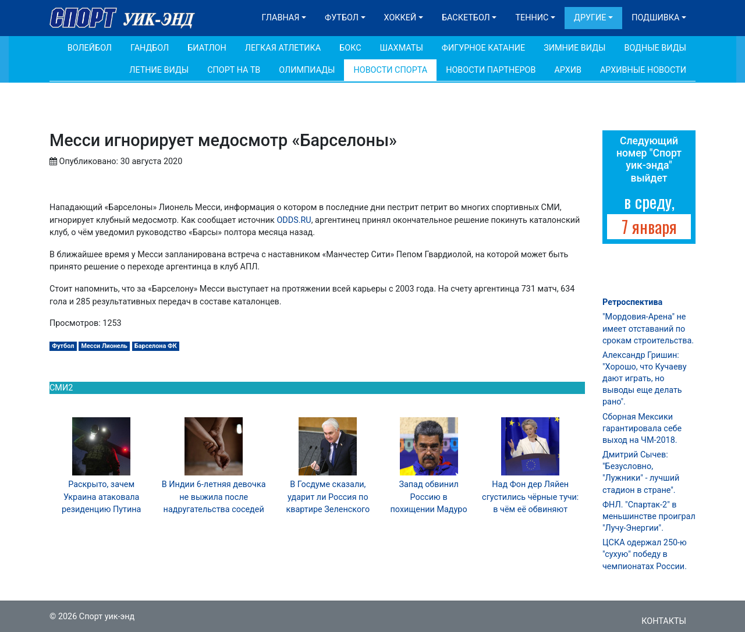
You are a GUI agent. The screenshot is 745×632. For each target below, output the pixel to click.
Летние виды (159, 70)
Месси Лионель (104, 346)
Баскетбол (466, 18)
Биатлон (206, 48)
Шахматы (401, 48)
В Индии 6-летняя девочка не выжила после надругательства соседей (214, 497)
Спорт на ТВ (233, 70)
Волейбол (90, 48)
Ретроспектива (632, 302)
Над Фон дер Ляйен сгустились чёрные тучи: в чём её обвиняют (530, 497)
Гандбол (149, 48)
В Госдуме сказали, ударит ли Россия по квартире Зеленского (328, 497)
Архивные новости (643, 70)
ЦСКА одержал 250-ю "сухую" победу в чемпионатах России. (644, 554)
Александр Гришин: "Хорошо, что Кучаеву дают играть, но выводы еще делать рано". (644, 378)
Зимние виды (574, 48)
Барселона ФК (155, 346)
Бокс (350, 48)
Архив (567, 70)
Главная (281, 18)
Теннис (531, 18)
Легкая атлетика (283, 48)
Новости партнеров (490, 70)
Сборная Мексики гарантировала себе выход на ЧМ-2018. (642, 428)
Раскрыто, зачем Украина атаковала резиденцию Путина (101, 497)
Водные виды (655, 48)
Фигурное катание (483, 48)
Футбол (342, 18)
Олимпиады (307, 70)
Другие (590, 18)
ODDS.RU (293, 220)
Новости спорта (390, 70)
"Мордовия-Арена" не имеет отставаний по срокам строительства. (648, 328)
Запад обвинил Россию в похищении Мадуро (429, 497)
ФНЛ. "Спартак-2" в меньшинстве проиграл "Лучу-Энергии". (649, 516)
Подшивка (655, 18)
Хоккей (400, 18)
